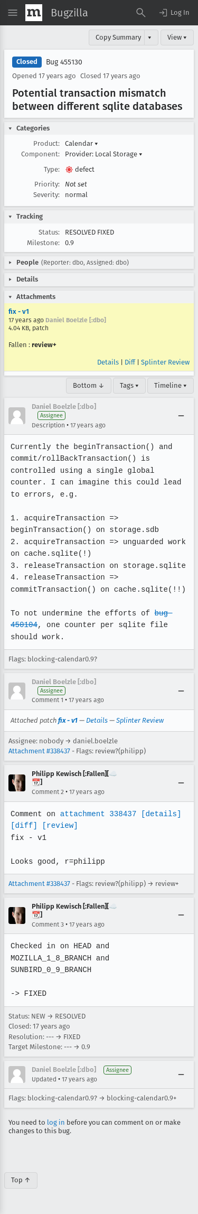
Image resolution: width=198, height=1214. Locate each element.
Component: (40, 154)
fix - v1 (18, 311)
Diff (130, 362)
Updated (44, 1079)
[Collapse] (181, 415)
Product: (46, 143)
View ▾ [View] (177, 37)
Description (48, 425)
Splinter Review (165, 362)
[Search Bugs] (141, 12)
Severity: (46, 195)
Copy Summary (118, 37)
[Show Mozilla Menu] (33, 12)
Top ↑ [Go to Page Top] (21, 1180)
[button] (174, 12)
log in (56, 1122)
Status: (49, 232)
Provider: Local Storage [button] (104, 154)
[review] (59, 825)
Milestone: (43, 243)
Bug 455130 (64, 62)
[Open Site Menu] (12, 12)
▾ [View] (150, 37)
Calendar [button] (81, 143)
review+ (44, 345)
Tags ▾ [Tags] (129, 385)
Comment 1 (47, 700)
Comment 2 (48, 792)
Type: (52, 169)
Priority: (47, 184)
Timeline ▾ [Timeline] (170, 385)
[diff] (24, 825)
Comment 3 (48, 924)
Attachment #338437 (39, 751)
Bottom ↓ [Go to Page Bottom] (89, 385)
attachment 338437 (97, 814)
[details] (159, 814)
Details (108, 362)
